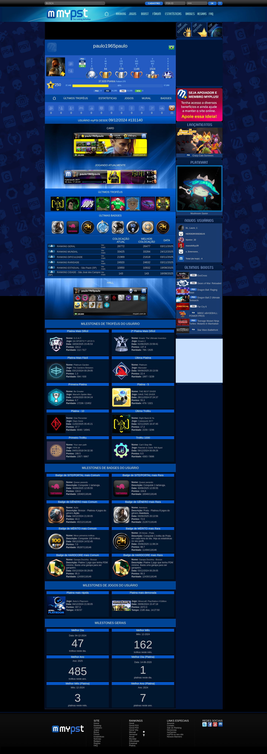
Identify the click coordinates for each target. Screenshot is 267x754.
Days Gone (78, 421)
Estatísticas (99, 737)
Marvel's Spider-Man (82, 394)
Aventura (143, 507)
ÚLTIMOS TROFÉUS (75, 98)
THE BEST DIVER (147, 391)
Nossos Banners (174, 737)
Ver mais (103, 246)
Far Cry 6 (202, 306)
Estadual (133, 743)
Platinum (143, 365)
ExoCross (202, 275)
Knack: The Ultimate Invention (152, 338)
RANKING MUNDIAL (67, 251)
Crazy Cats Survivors (202, 155)
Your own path (80, 445)
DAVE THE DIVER (146, 394)
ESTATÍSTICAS (108, 98)
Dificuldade (134, 741)
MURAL (146, 98)
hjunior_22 (191, 240)
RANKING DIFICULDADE (70, 257)
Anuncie (170, 723)
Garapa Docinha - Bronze (85, 559)
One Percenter (80, 418)
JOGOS (129, 98)
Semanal (133, 734)
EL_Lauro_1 (191, 228)
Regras (97, 743)
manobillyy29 (192, 246)
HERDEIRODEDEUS (195, 234)
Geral (131, 723)
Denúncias (172, 730)
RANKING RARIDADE (68, 262)
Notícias (97, 739)
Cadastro (98, 728)
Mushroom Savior (199, 213)
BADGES (166, 98)
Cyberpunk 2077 (145, 421)
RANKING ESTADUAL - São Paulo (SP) (76, 268)
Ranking (97, 725)
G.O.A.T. (77, 338)
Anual (131, 737)
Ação (76, 507)
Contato (170, 725)
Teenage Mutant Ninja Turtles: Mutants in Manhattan (204, 322)
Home (96, 723)
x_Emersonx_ (192, 251)
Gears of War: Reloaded (209, 283)
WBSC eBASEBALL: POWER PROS (203, 314)
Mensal (132, 732)
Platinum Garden (81, 365)
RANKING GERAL (66, 246)
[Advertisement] (110, 31)
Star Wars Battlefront (207, 330)
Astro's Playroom (80, 601)
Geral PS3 (134, 725)
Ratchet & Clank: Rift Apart (150, 448)
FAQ (96, 745)
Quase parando (81, 482)
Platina (132, 745)
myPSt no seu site (175, 734)
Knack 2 (142, 341)
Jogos (96, 730)
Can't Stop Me (145, 445)
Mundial (132, 739)
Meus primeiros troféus (84, 535)
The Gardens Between (83, 368)
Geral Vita (133, 730)
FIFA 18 (76, 448)
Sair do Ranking (174, 728)
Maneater (142, 368)
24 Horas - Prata (146, 533)
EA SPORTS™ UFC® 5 (83, 341)
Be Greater (79, 391)
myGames (171, 732)
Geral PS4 (134, 728)
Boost (96, 732)
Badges (97, 741)
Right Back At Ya (146, 418)
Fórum (97, 734)
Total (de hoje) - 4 (194, 258)
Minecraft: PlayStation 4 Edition (152, 601)
